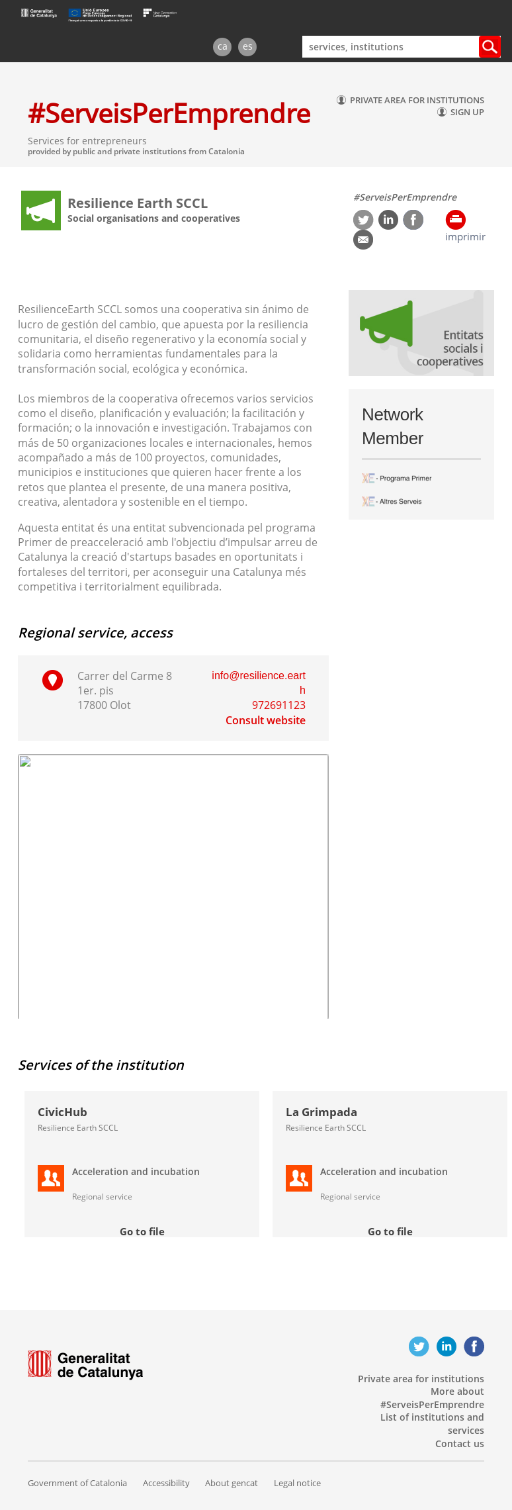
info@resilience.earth (259, 683)
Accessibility (166, 1483)
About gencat (231, 1483)
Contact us (459, 1443)
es (248, 46)
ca (223, 46)
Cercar (490, 47)
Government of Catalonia (77, 1483)
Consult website (266, 720)
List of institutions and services (432, 1424)
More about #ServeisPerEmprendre (432, 1398)
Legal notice (297, 1483)
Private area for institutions (421, 1378)
